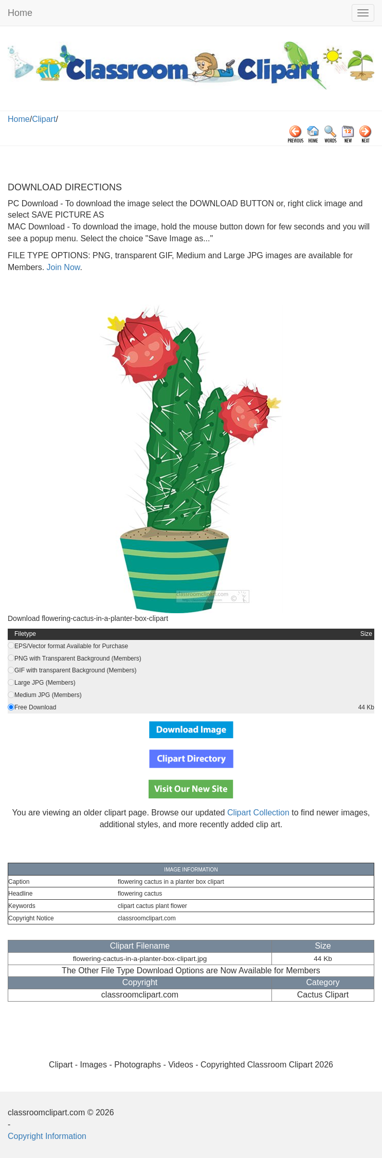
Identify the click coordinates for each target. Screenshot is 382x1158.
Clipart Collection (258, 812)
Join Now (62, 267)
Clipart (44, 119)
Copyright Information (47, 1136)
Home (20, 13)
